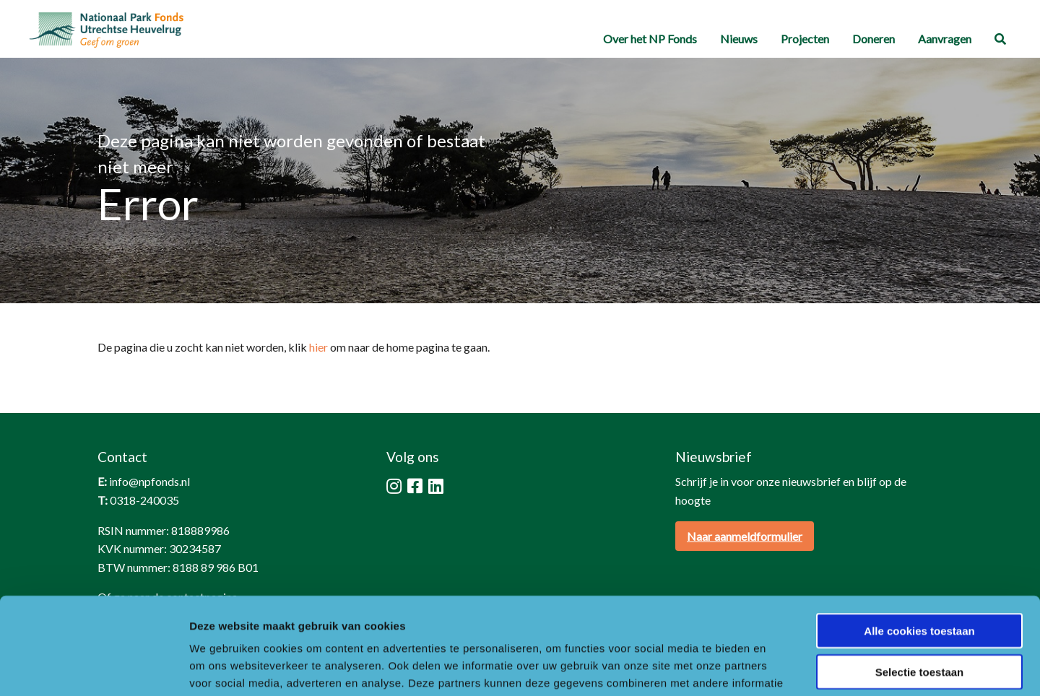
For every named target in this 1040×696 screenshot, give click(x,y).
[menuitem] (650, 39)
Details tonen (780, 667)
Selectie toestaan (919, 581)
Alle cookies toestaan (919, 540)
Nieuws (739, 38)
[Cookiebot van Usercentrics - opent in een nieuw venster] (93, 668)
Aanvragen (944, 38)
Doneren (873, 38)
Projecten (805, 38)
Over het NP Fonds (650, 38)
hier (318, 347)
